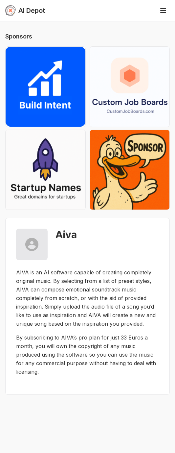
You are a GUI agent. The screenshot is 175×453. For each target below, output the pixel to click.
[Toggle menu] (163, 10)
